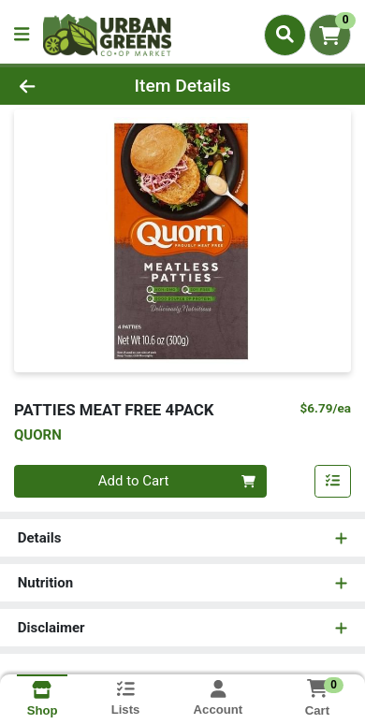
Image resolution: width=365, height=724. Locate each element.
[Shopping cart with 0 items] (330, 35)
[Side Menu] (21, 35)
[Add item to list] (333, 482)
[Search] (285, 35)
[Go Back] (56, 86)
